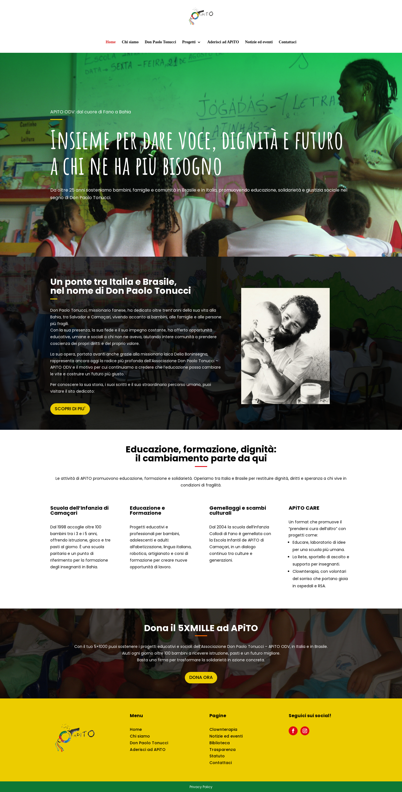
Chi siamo (130, 42)
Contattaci (287, 42)
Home (111, 42)
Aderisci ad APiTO (223, 42)
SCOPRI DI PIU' (70, 408)
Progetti (189, 42)
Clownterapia (223, 729)
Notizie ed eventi (259, 42)
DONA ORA (201, 677)
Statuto (217, 756)
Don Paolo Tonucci (160, 42)
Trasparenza (222, 749)
